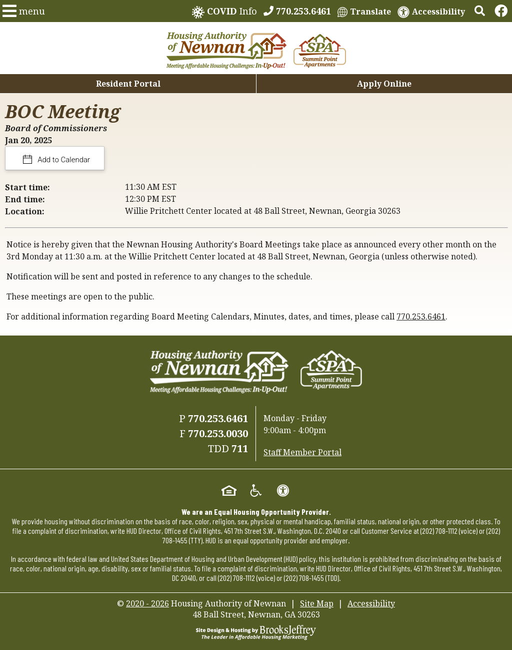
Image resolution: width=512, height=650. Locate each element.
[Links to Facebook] (501, 11)
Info (224, 12)
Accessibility (371, 603)
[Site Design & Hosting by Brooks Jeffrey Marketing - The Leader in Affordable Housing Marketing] (256, 631)
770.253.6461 (421, 316)
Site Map (317, 603)
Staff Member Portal (303, 452)
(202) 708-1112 (439, 530)
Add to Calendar (63, 159)
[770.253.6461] (297, 11)
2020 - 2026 (147, 603)
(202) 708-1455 (304, 577)
